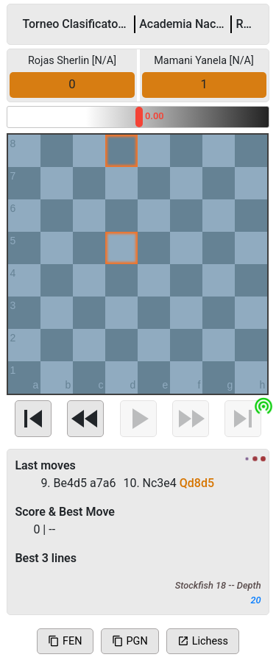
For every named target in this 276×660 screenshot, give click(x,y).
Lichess (202, 641)
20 (256, 600)
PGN (130, 641)
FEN (65, 641)
